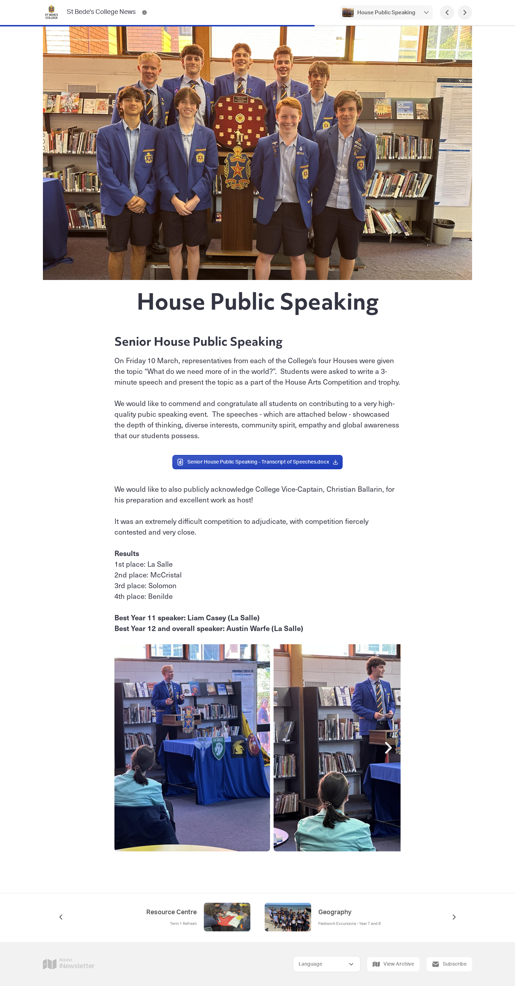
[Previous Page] (447, 12)
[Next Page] (465, 12)
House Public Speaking (386, 12)
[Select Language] (326, 964)
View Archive (393, 964)
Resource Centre (171, 912)
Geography (335, 912)
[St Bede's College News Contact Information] (144, 12)
